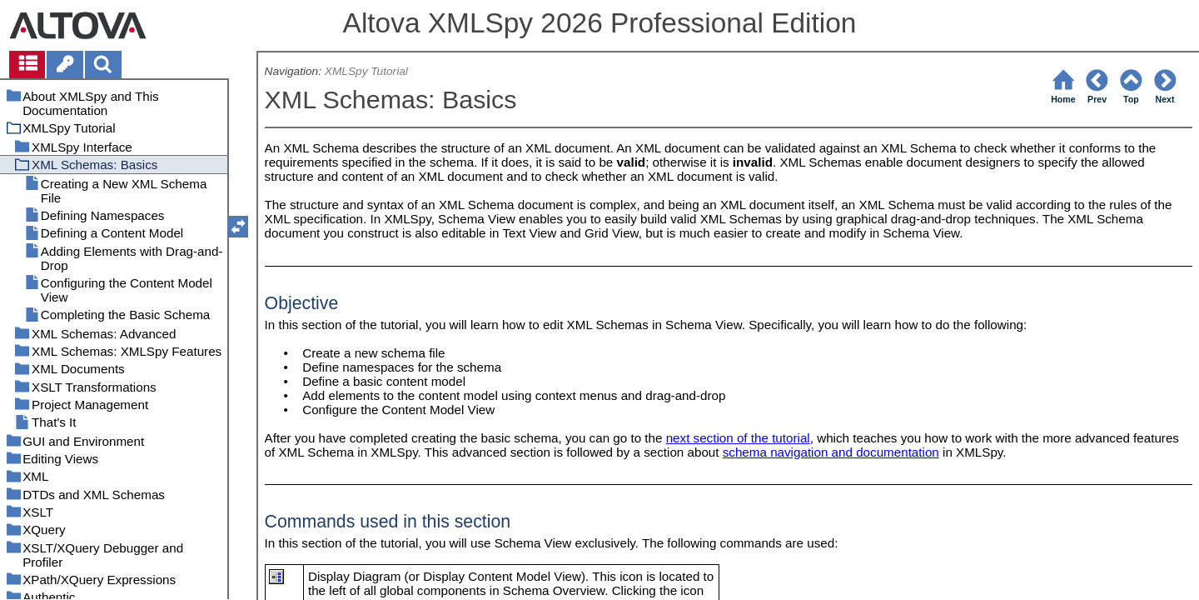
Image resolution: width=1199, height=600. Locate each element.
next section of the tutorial (738, 438)
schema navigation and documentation (831, 452)
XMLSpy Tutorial (366, 71)
